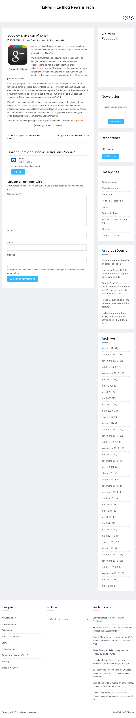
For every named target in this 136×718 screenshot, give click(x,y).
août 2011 (107, 504)
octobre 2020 (109, 367)
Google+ (40, 68)
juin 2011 (106, 517)
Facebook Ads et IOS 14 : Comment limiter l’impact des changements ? (115, 273)
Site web (11, 255)
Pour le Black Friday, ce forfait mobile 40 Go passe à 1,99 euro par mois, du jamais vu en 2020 (113, 640)
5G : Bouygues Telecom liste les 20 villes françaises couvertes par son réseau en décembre (112, 673)
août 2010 (107, 579)
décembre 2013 (110, 461)
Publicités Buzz (110, 213)
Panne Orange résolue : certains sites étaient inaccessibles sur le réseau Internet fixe (113, 696)
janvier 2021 (108, 348)
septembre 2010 (110, 573)
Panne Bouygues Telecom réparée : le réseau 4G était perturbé (116, 303)
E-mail (11, 242)
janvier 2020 (108, 423)
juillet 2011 (108, 511)
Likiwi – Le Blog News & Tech (68, 7)
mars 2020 (107, 411)
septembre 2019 (110, 448)
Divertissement (110, 188)
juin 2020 (106, 392)
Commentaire (14, 194)
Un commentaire (57, 40)
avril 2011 (107, 529)
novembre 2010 (110, 561)
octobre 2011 (109, 498)
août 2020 (107, 379)
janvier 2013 (108, 467)
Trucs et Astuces (111, 235)
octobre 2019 (109, 442)
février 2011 (108, 542)
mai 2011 (106, 523)
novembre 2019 (110, 436)
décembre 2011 (110, 486)
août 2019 (107, 454)
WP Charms (128, 712)
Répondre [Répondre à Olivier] (18, 172)
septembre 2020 (110, 373)
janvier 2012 (108, 479)
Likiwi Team (30, 40)
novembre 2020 (110, 361)
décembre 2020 (110, 354)
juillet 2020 (108, 386)
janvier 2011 (108, 548)
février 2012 (108, 473)
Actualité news (109, 182)
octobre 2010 (109, 567)
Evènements (108, 194)
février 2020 (108, 417)
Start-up (106, 229)
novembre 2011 (110, 492)
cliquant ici (78, 120)
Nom (10, 230)
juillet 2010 (108, 586)
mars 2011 (107, 536)
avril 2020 (107, 404)
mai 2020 (106, 398)
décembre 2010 (110, 554)
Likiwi (43, 40)
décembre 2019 (110, 429)
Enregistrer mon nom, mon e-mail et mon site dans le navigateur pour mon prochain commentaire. (45, 271)
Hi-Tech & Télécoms (112, 201)
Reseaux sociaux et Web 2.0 (15, 655)
